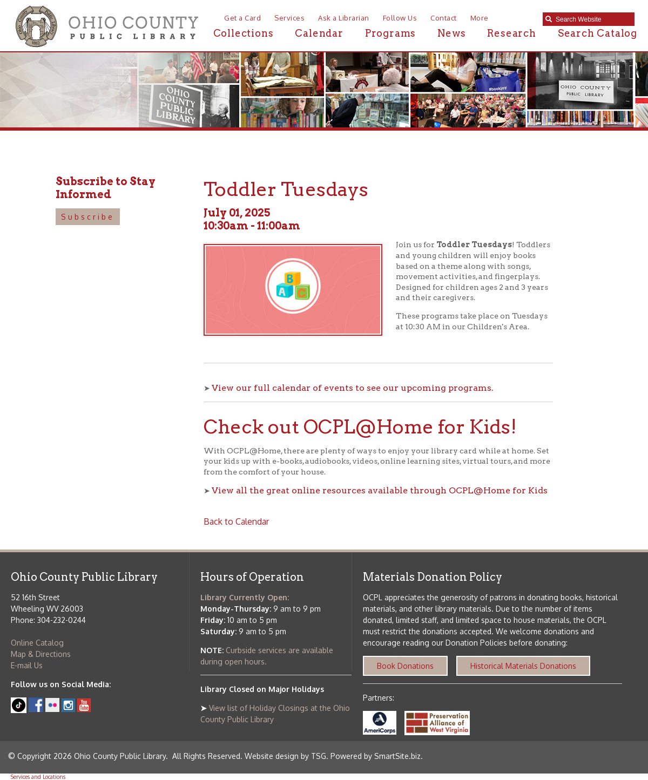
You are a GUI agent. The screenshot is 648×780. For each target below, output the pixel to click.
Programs (390, 33)
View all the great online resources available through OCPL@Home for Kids (380, 490)
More (479, 17)
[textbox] (592, 19)
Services (289, 17)
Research (511, 33)
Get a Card (242, 17)
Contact (443, 17)
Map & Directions (41, 654)
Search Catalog (597, 33)
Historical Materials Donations (523, 665)
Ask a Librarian (343, 17)
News (451, 33)
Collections (243, 33)
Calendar (319, 33)
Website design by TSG (285, 756)
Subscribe (87, 216)
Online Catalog (37, 642)
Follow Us (400, 17)
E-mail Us (27, 665)
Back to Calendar (236, 521)
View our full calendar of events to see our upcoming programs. (353, 388)
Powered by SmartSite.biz (375, 756)
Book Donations (405, 665)
